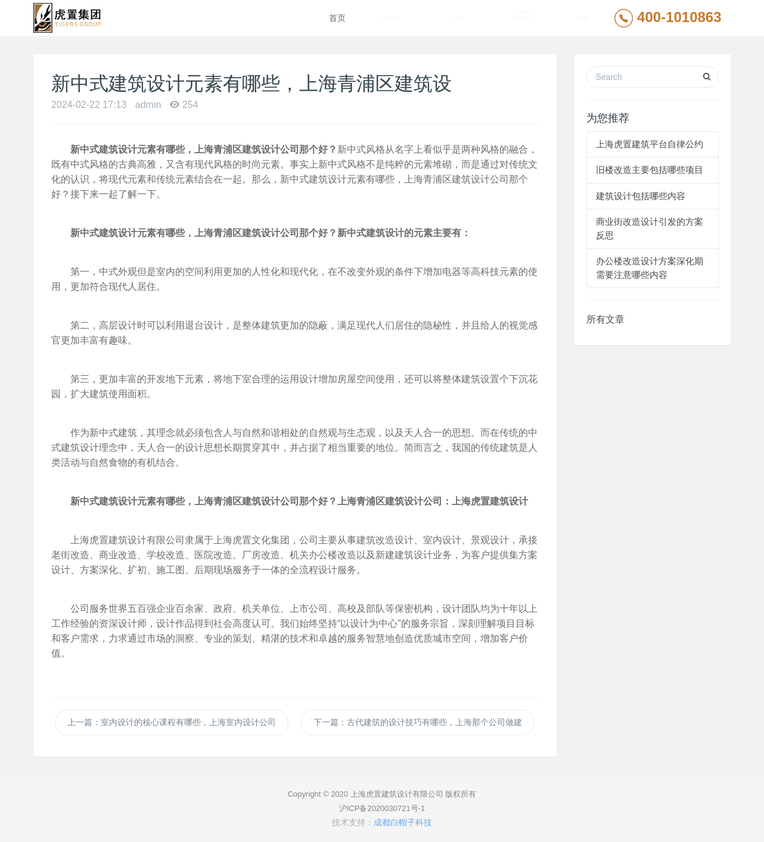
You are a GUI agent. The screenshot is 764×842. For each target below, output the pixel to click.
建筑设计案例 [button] (392, 18)
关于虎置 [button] (459, 18)
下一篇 (417, 722)
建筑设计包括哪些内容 (640, 196)
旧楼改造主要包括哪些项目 (649, 170)
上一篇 (171, 722)
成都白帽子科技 (403, 822)
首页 (337, 18)
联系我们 (583, 18)
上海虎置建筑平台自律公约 (649, 144)
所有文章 (605, 319)
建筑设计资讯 (523, 18)
